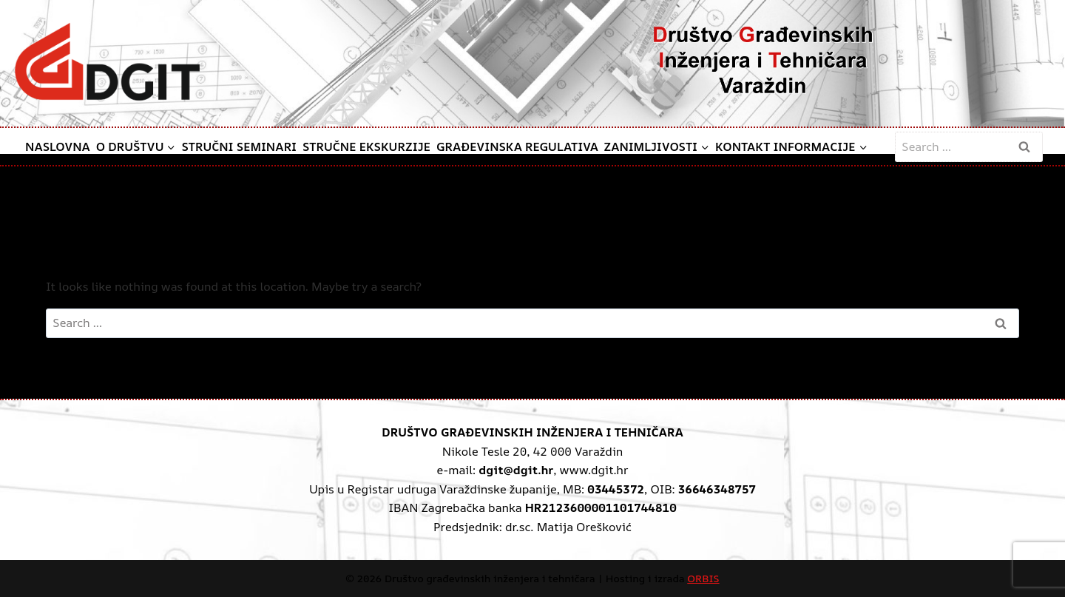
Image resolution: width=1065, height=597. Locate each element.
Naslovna (57, 146)
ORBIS (703, 578)
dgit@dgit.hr (516, 470)
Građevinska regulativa (517, 146)
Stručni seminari (239, 146)
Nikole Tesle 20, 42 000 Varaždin (532, 451)
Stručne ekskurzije (366, 146)
